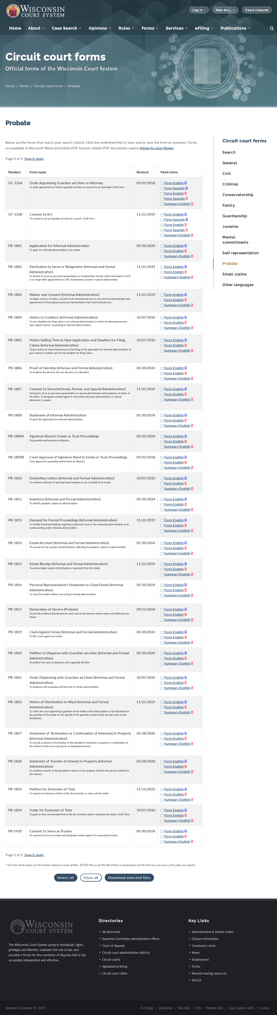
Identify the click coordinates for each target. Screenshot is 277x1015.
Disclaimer (166, 1008)
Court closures (257, 10)
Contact (264, 1008)
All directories (111, 932)
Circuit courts (111, 959)
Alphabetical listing (114, 966)
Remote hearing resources (209, 973)
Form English (174, 183)
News (196, 952)
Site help (184, 1008)
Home (9, 86)
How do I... (225, 10)
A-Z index (146, 1008)
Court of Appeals (113, 945)
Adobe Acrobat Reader (157, 148)
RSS (198, 1008)
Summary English (177, 203)
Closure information (205, 939)
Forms (24, 86)
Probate (74, 86)
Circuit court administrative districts (126, 952)
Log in (199, 10)
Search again (34, 158)
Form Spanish (174, 188)
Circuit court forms (48, 86)
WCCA (196, 980)
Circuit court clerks (114, 973)
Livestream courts (204, 945)
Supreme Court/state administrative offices (130, 939)
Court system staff (241, 1008)
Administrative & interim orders (213, 932)
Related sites (214, 1008)
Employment (200, 959)
